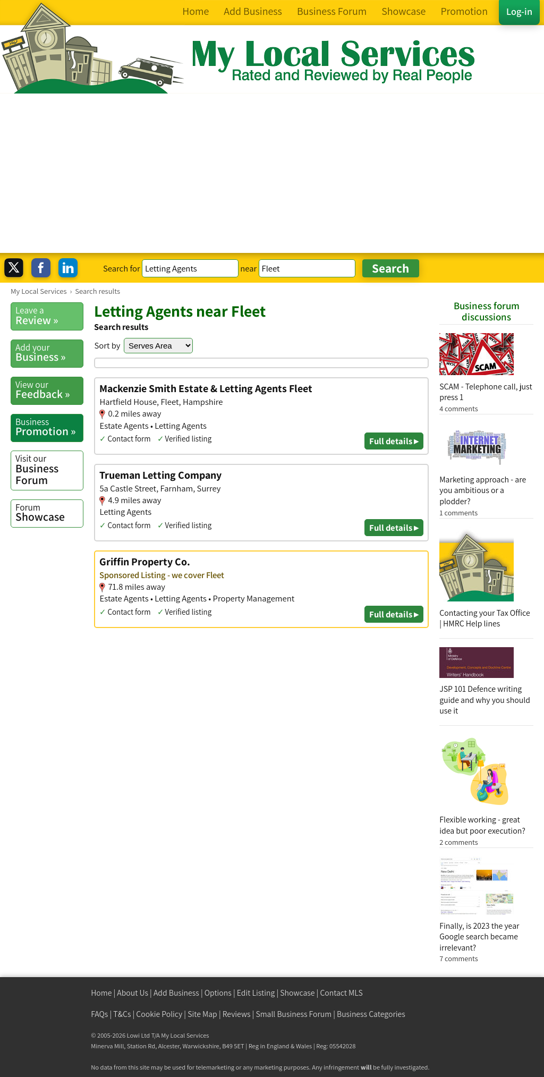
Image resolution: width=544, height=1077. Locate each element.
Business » (49, 352)
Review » (49, 315)
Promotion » (49, 427)
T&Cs (122, 1014)
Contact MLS (341, 993)
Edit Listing (256, 993)
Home (101, 993)
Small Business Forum (294, 1014)
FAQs (99, 1014)
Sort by (107, 345)
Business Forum (49, 469)
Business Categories (371, 1014)
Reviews (237, 1014)
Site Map (202, 1014)
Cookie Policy (159, 1014)
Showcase (49, 512)
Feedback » (49, 390)
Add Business (176, 993)
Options (218, 993)
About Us (132, 993)
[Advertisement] (272, 173)
